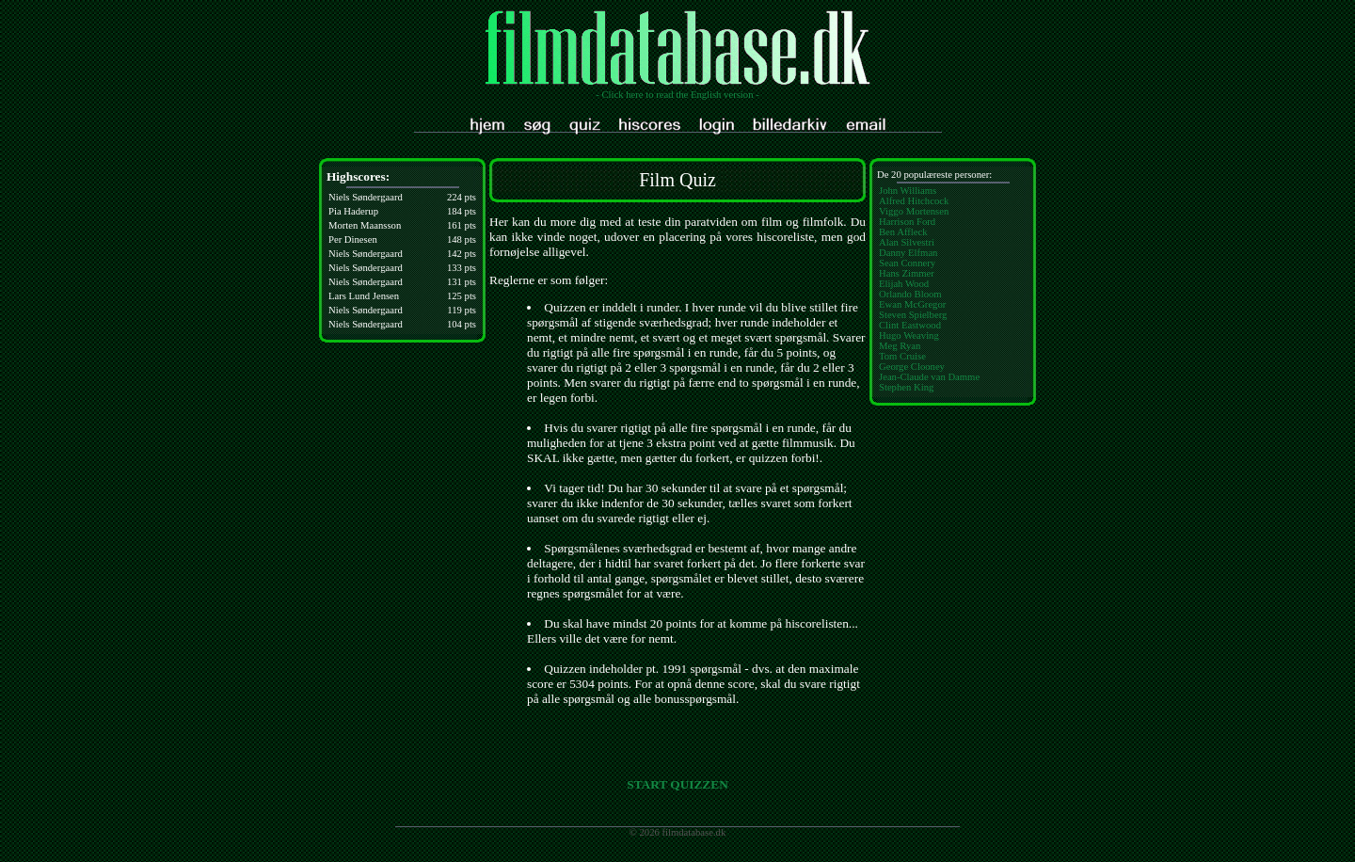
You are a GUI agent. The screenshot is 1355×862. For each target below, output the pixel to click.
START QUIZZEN (677, 784)
